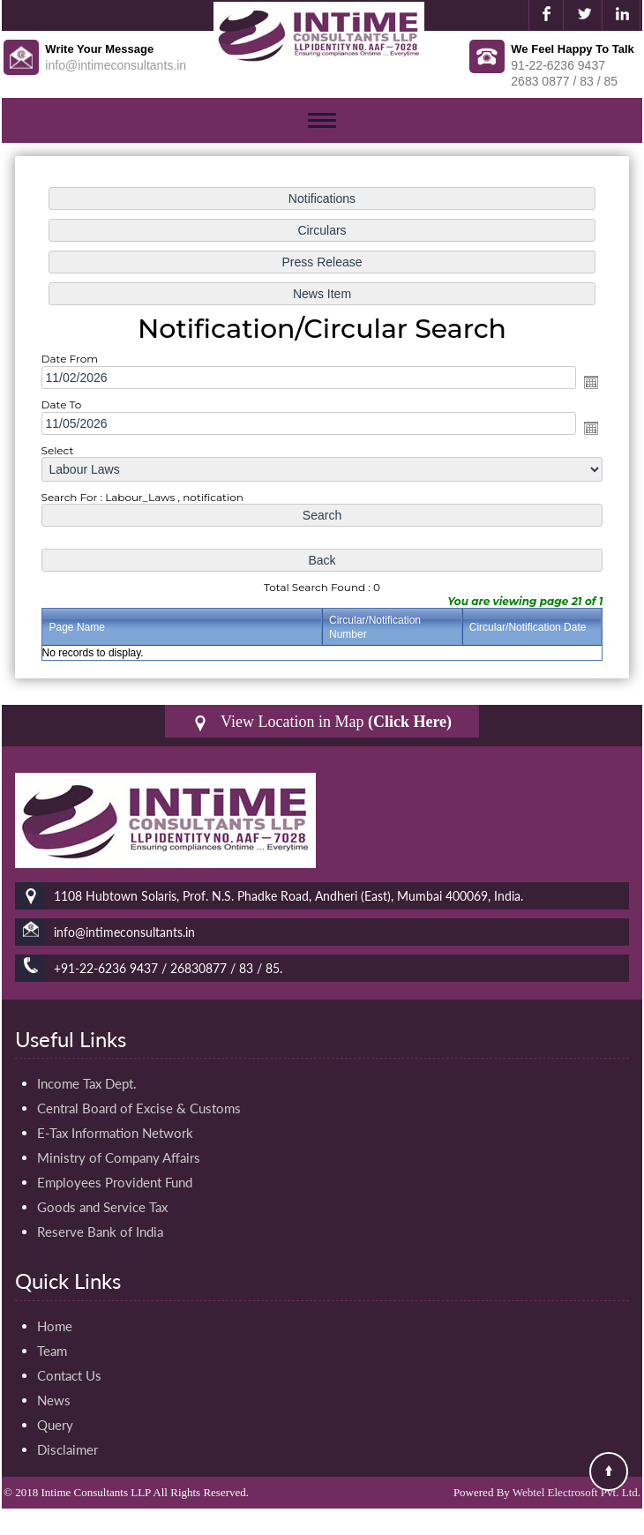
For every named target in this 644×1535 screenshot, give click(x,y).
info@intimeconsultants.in (115, 65)
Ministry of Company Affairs (118, 1157)
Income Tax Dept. (87, 1083)
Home (54, 1326)
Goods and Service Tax (102, 1207)
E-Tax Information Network (115, 1133)
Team (52, 1351)
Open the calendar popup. (591, 382)
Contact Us (69, 1375)
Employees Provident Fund (114, 1182)
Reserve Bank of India (100, 1231)
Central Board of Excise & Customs (139, 1108)
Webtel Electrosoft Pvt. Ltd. (576, 1492)
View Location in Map (322, 722)
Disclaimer (67, 1449)
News (54, 1400)
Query (55, 1425)
